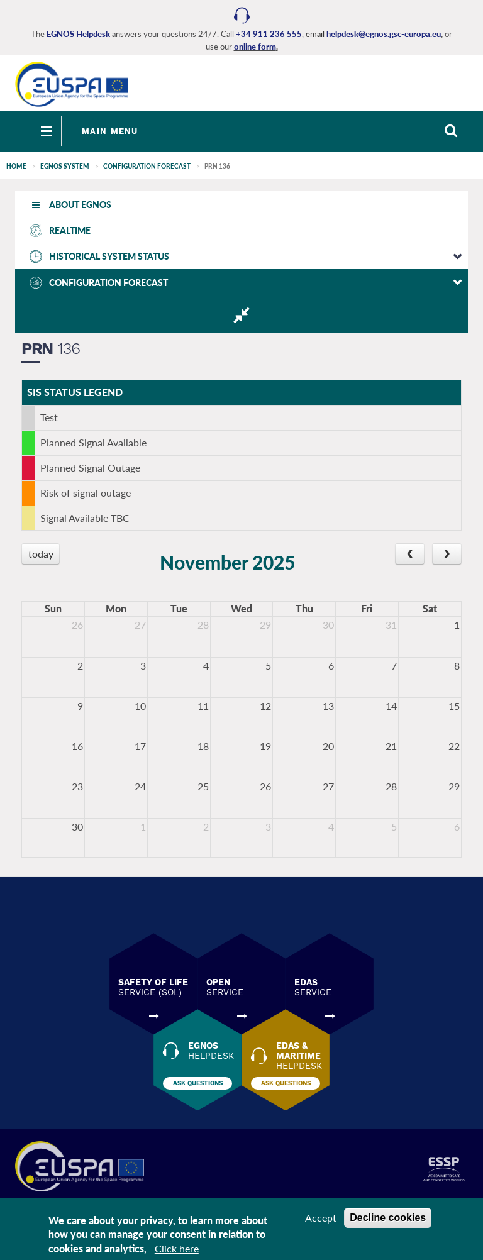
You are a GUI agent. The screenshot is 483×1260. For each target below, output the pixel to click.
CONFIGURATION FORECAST (147, 166)
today (40, 554)
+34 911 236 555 (269, 34)
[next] (447, 554)
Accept (320, 1218)
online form (255, 46)
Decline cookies (388, 1217)
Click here (177, 1248)
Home (16, 166)
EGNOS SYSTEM (64, 166)
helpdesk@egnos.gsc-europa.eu (383, 34)
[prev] (410, 554)
